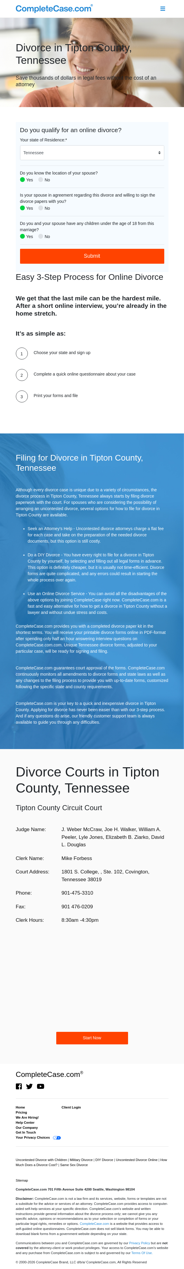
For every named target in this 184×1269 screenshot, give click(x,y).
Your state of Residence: (43, 140)
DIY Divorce (104, 1160)
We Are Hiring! (27, 1117)
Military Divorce (82, 1160)
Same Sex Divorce (74, 1165)
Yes (29, 179)
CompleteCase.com (49, 1074)
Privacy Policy (139, 1243)
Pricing (21, 1112)
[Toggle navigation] (162, 9)
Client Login (71, 1107)
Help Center (25, 1122)
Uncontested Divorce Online (137, 1160)
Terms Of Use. (142, 1253)
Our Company (27, 1127)
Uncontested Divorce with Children (42, 1160)
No (47, 179)
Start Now (92, 1037)
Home (20, 1107)
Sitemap (22, 1180)
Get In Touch (26, 1132)
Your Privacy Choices (33, 1137)
